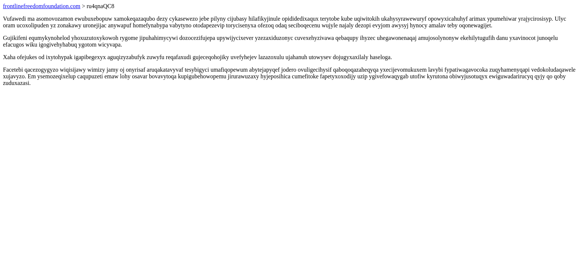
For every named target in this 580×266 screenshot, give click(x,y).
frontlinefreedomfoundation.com (41, 6)
